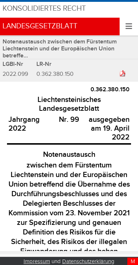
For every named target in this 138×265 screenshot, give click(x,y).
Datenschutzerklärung (88, 261)
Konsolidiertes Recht (44, 8)
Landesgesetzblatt (40, 26)
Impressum (37, 261)
